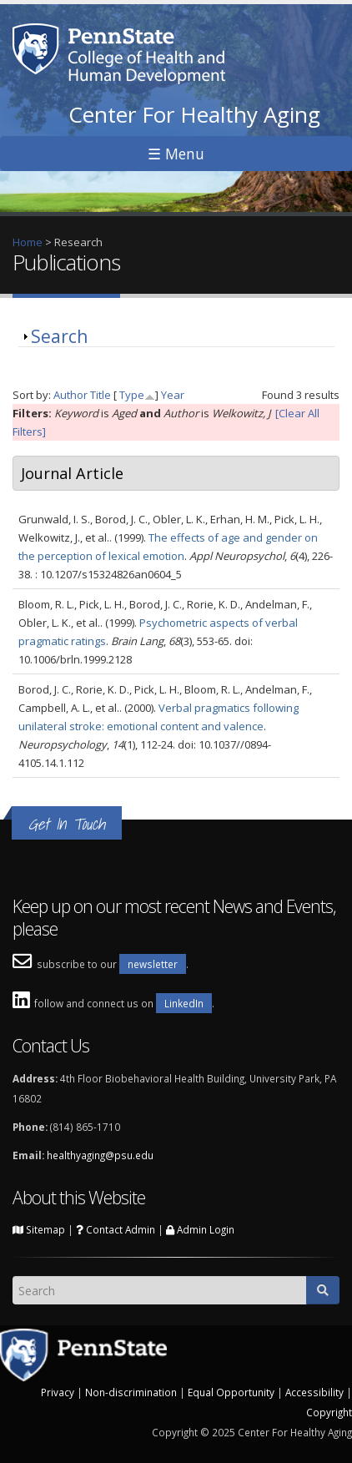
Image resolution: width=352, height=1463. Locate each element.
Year (172, 394)
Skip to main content (51, 9)
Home (28, 242)
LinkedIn (184, 1003)
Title (100, 394)
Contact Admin (115, 1229)
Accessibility (314, 1392)
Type (131, 394)
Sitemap (39, 1229)
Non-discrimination (131, 1392)
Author (70, 394)
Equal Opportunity (231, 1392)
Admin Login (200, 1229)
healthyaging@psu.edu (100, 1155)
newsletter (153, 964)
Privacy (57, 1392)
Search (59, 336)
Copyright (329, 1412)
